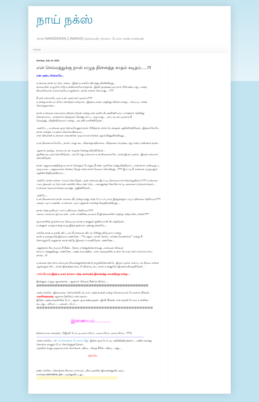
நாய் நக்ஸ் (64, 19)
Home (37, 49)
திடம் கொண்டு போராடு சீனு (71, 340)
